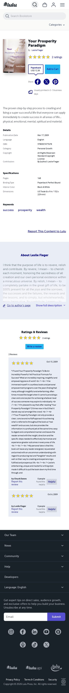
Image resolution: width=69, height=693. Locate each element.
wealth (41, 210)
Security (52, 679)
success (8, 210)
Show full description (49, 305)
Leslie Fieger (37, 50)
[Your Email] (25, 617)
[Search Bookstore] (38, 16)
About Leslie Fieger (34, 255)
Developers (11, 577)
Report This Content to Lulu (47, 231)
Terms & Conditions (34, 679)
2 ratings (57, 57)
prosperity (25, 210)
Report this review (16, 483)
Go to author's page (19, 305)
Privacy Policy (13, 679)
